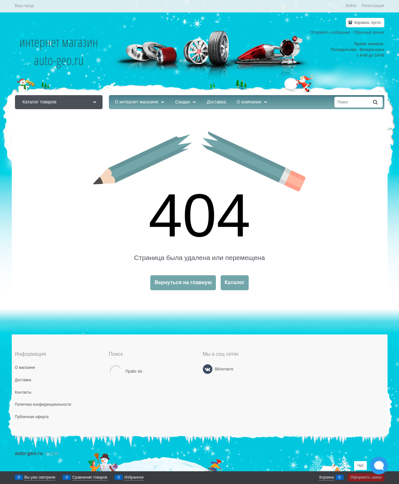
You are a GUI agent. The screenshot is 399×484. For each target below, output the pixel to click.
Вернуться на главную (183, 282)
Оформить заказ (365, 477)
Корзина (326, 477)
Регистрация (373, 6)
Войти (351, 6)
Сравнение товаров (89, 477)
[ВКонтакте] (207, 369)
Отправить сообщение (330, 32)
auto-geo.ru (29, 453)
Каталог (235, 282)
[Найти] (375, 102)
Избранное (134, 477)
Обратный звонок (368, 32)
